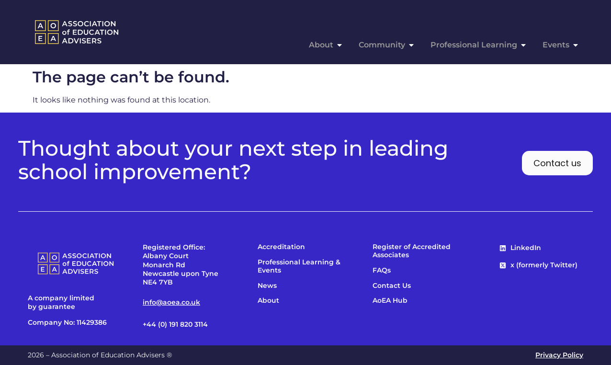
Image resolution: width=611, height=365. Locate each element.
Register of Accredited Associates (412, 251)
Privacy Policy (559, 355)
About (268, 301)
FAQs (382, 270)
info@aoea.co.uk (171, 302)
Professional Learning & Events (299, 266)
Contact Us (392, 286)
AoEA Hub (390, 301)
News (267, 286)
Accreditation (281, 247)
